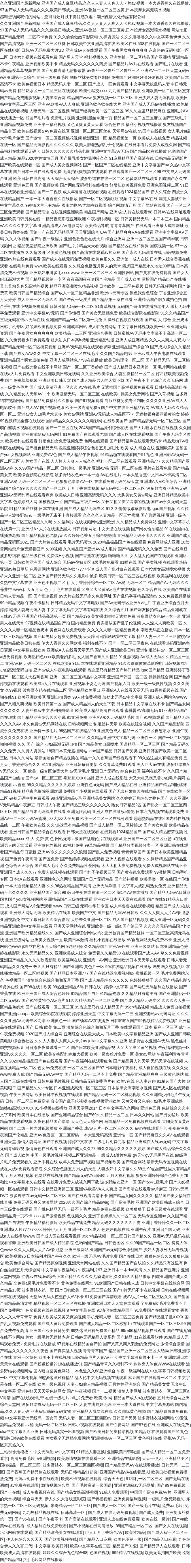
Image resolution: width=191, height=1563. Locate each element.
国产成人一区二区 (109, 1505)
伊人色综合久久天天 (24, 1539)
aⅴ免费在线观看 (24, 1485)
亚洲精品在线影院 (124, 1458)
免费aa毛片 (172, 1505)
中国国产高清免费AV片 (151, 1492)
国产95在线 (25, 1519)
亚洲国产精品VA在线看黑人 (124, 1472)
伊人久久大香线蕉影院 (65, 1499)
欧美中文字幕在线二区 (90, 1546)
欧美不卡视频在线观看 (81, 1478)
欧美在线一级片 (155, 1519)
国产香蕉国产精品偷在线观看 (32, 1472)
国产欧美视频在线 (61, 1539)
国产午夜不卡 (50, 1519)
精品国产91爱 (124, 1546)
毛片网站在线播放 (47, 1559)
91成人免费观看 (113, 1492)
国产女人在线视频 (171, 1525)
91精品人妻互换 (90, 1452)
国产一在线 (10, 1492)
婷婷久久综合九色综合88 (65, 1552)
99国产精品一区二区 (134, 1525)
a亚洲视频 (46, 1458)
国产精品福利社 (14, 1559)
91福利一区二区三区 (144, 1478)
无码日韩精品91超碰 (79, 1472)
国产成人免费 (151, 1512)
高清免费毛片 (22, 1458)
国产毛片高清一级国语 (91, 1485)
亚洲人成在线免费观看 (119, 1519)
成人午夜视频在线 (38, 1492)
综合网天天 (32, 1499)
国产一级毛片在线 (144, 1505)
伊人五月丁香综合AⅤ (104, 1532)
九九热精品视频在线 (40, 1512)
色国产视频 (100, 1552)
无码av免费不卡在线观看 (36, 1478)
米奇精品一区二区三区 (71, 1505)
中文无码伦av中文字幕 (53, 1452)
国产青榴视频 (99, 1499)
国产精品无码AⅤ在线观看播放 (132, 1465)
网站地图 (179, 30)
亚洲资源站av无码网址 (134, 1485)
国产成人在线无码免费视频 (112, 1512)
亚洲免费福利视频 (130, 1499)
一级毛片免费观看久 (166, 1499)
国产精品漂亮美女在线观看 (59, 1532)
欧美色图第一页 (128, 1539)
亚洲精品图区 (176, 1458)
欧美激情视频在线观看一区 (81, 1458)
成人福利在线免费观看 (47, 1525)
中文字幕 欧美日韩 (51, 1546)
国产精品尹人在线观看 (159, 1546)
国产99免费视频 (171, 1485)
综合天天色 (113, 1478)
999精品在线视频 (127, 1552)
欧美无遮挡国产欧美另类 (167, 1552)
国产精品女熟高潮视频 (77, 1492)
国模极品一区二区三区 (20, 1465)
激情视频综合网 (55, 1485)
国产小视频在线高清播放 (91, 1525)
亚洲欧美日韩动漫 (123, 1452)
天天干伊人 (152, 1458)
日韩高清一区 (73, 1512)
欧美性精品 (135, 1532)
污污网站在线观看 (16, 1532)
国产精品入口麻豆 (95, 1539)
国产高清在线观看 (81, 1519)
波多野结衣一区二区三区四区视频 (73, 1465)
